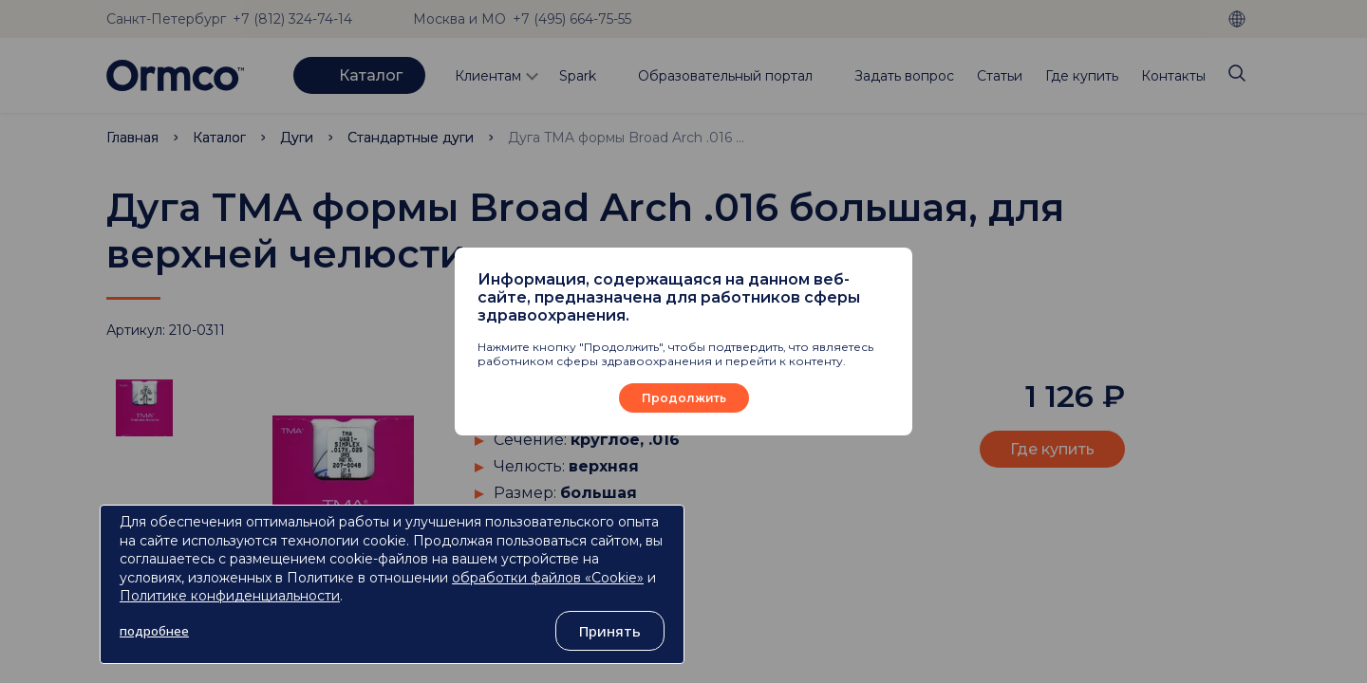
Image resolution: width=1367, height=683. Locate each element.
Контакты (1173, 75)
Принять (610, 630)
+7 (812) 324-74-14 (292, 19)
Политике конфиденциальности (230, 595)
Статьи (999, 75)
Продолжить (684, 398)
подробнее (154, 630)
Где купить (1081, 75)
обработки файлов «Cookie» (548, 577)
